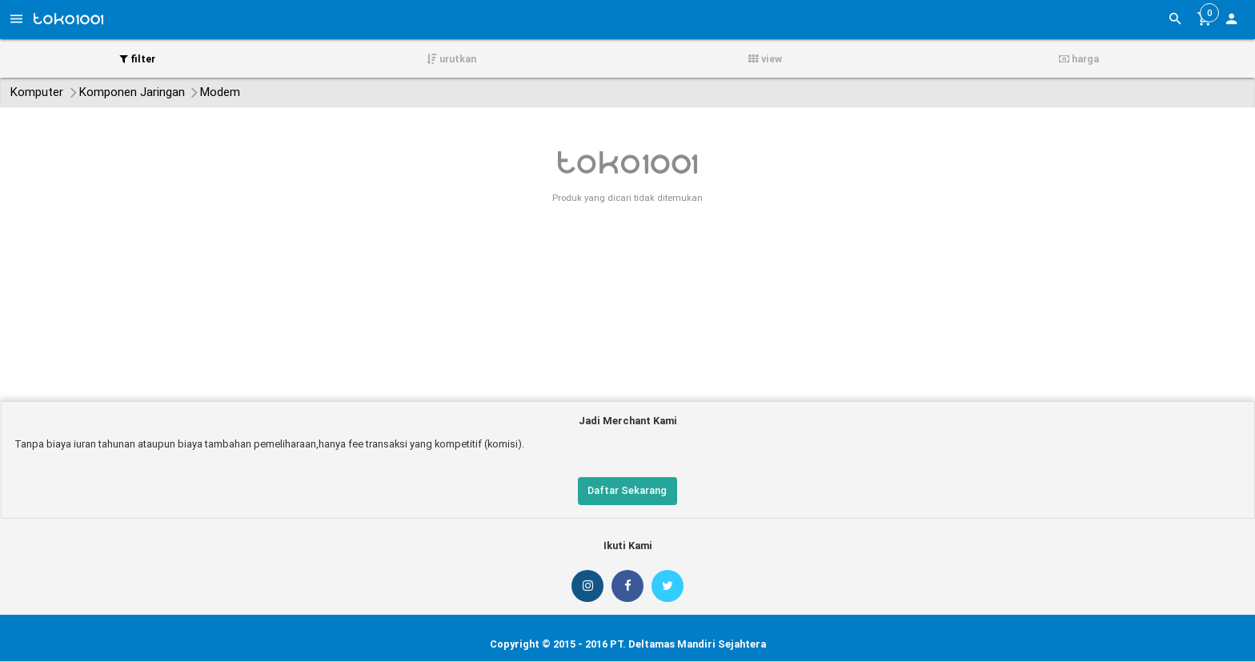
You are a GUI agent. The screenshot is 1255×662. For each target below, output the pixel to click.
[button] (1231, 20)
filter (137, 59)
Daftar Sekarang (627, 490)
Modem (220, 92)
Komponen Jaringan (132, 92)
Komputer (36, 92)
